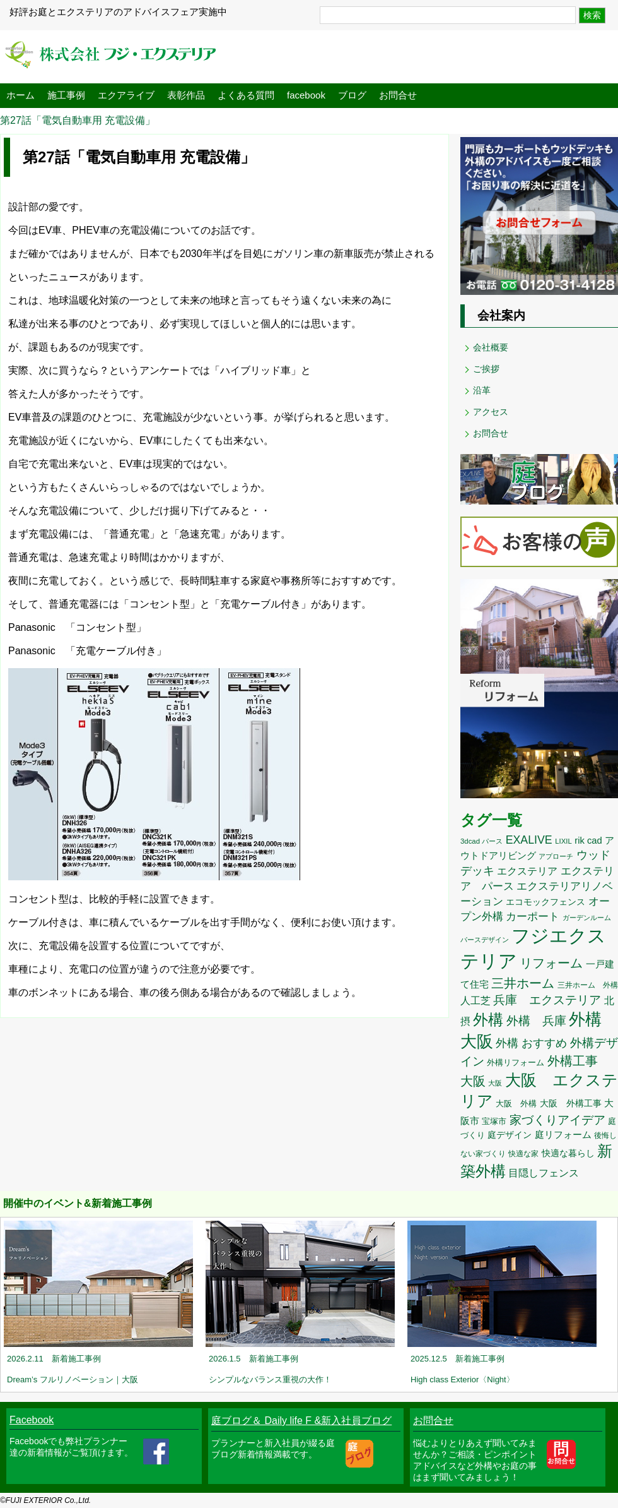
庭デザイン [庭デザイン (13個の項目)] (509, 1135)
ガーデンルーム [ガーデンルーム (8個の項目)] (587, 917)
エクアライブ (126, 95)
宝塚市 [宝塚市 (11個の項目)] (494, 1121)
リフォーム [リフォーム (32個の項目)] (551, 963)
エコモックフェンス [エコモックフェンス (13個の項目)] (545, 902)
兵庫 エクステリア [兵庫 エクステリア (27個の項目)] (547, 1000)
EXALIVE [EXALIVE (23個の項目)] (529, 840)
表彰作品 (186, 95)
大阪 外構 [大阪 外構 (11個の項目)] (516, 1103)
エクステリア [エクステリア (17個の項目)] (527, 871)
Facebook (31, 1420)
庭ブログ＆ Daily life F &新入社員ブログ (301, 1420)
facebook (306, 95)
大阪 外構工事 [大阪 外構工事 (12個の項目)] (571, 1103)
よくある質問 (246, 95)
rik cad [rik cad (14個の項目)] (588, 840)
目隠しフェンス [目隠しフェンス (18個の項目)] (543, 1172)
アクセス (490, 412)
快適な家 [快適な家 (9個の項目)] (523, 1153)
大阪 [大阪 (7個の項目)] (495, 1083)
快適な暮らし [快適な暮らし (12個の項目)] (568, 1153)
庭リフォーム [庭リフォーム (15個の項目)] (563, 1134)
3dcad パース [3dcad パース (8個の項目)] (481, 841)
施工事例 (66, 95)
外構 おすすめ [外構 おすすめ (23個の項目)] (531, 1043)
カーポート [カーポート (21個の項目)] (532, 916)
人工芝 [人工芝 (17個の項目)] (475, 1000)
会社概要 (490, 347)
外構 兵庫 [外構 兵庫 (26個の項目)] (536, 1020)
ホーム (20, 95)
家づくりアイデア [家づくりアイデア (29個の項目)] (557, 1120)
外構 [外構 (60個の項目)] (488, 1019)
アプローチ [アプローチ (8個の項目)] (556, 856)
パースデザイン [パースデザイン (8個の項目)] (484, 939)
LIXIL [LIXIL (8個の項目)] (563, 841)
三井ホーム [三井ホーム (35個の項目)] (522, 983)
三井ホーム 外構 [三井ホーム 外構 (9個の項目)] (587, 985)
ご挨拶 (486, 369)
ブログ (352, 95)
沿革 (482, 390)
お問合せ (398, 95)
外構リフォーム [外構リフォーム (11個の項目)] (515, 1062)
